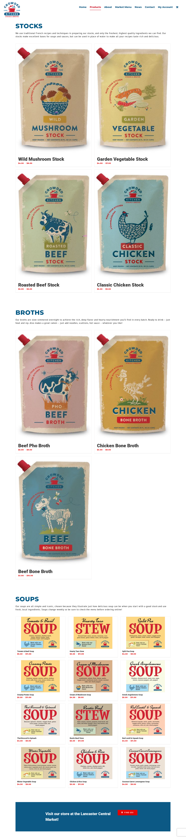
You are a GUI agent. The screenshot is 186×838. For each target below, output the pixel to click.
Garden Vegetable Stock (122, 159)
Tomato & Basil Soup (25, 651)
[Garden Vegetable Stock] (132, 99)
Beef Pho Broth (34, 445)
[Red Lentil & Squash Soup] (145, 720)
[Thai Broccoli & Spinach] (40, 720)
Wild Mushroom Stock (41, 159)
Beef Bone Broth (35, 571)
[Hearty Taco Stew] (93, 633)
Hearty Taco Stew (77, 651)
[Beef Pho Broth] (54, 385)
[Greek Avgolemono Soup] (145, 676)
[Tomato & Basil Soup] (40, 633)
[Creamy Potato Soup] (40, 676)
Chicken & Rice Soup (78, 782)
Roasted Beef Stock (38, 285)
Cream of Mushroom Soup (80, 695)
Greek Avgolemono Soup (132, 695)
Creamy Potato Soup (25, 695)
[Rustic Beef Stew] (93, 720)
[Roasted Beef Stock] (54, 225)
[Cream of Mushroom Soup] (93, 676)
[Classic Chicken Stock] (132, 225)
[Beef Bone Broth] (54, 511)
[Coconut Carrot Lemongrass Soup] (145, 763)
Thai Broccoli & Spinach (26, 738)
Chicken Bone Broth (118, 445)
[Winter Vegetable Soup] (40, 763)
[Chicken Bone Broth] (132, 385)
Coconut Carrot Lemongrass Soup (136, 782)
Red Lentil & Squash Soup (132, 738)
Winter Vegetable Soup (26, 782)
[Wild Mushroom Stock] (54, 99)
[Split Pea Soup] (145, 633)
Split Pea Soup (128, 651)
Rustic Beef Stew (77, 738)
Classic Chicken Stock (120, 285)
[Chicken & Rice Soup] (93, 763)
